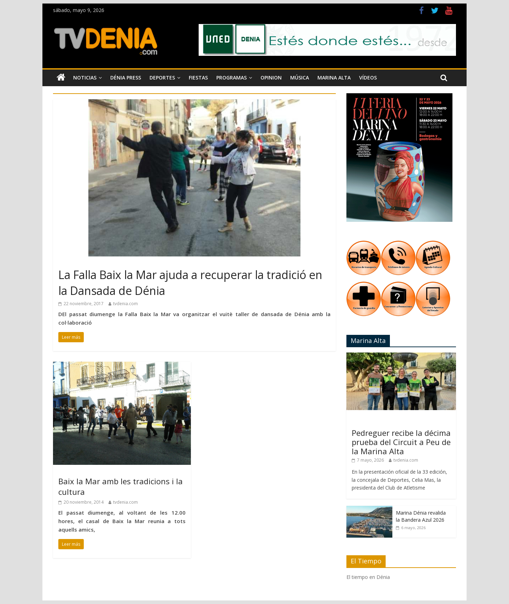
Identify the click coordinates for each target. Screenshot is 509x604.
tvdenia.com (125, 304)
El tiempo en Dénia (368, 577)
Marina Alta (334, 77)
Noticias (84, 77)
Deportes (162, 77)
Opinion (271, 77)
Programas (231, 77)
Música (299, 77)
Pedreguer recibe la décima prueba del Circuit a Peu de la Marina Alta (401, 442)
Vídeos (368, 77)
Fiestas (198, 77)
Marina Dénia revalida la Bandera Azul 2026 (421, 516)
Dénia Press (125, 77)
